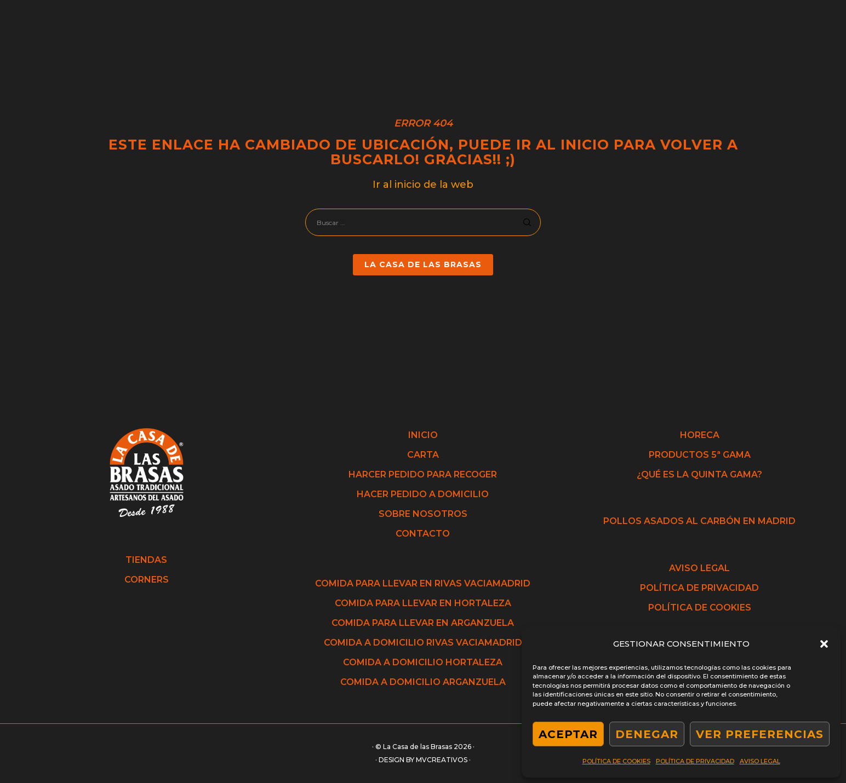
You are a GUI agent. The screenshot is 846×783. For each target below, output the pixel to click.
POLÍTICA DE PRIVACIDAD (695, 761)
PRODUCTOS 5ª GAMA (700, 455)
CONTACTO (423, 533)
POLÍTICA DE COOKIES (616, 761)
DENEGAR (646, 734)
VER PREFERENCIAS (760, 734)
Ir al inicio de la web (423, 185)
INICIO (423, 435)
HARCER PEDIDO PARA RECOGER (422, 474)
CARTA (423, 455)
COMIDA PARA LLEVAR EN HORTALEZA (423, 603)
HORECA (699, 435)
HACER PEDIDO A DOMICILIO (423, 494)
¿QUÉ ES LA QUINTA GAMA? (699, 474)
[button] (824, 643)
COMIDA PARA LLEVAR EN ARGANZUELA (422, 623)
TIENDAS (146, 560)
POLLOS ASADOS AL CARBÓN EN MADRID (699, 521)
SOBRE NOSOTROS (423, 514)
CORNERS (146, 579)
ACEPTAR (568, 734)
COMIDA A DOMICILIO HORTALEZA (422, 662)
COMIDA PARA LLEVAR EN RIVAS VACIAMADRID (422, 583)
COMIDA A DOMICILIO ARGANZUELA (423, 682)
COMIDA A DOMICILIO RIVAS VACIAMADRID (423, 642)
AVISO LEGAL (760, 761)
